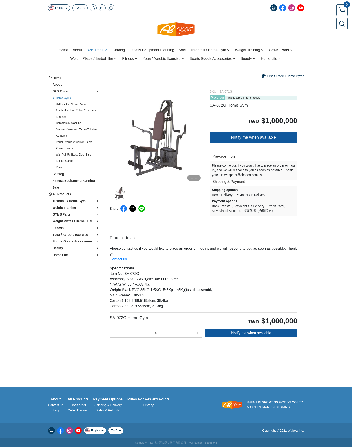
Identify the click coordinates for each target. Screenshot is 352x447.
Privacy (148, 405)
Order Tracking (78, 410)
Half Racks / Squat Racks (71, 104)
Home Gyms (63, 98)
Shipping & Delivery (108, 405)
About (55, 399)
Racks (59, 167)
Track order (78, 405)
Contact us (55, 405)
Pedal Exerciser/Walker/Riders (74, 142)
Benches (61, 116)
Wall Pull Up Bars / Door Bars (73, 154)
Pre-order (217, 97)
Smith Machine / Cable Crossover (76, 110)
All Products (78, 399)
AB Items (61, 135)
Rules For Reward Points (148, 399)
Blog (55, 410)
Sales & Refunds (108, 410)
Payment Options (108, 399)
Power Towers (64, 148)
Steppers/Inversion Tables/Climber (76, 129)
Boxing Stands (64, 160)
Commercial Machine (68, 123)
